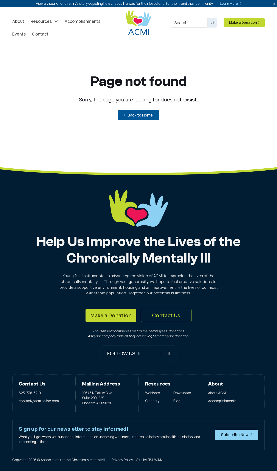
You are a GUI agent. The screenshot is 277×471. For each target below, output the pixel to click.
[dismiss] (274, 4)
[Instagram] (161, 353)
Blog (176, 400)
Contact (40, 34)
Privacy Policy (122, 459)
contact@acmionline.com (39, 400)
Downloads (182, 392)
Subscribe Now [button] (236, 434)
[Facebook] (153, 353)
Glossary (152, 400)
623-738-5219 (30, 392)
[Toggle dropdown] (56, 21)
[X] (169, 353)
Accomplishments (83, 21)
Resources (41, 21)
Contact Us (166, 315)
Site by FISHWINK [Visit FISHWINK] (149, 459)
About (18, 21)
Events (19, 34)
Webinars (152, 392)
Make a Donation (111, 315)
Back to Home (138, 115)
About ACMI (217, 392)
